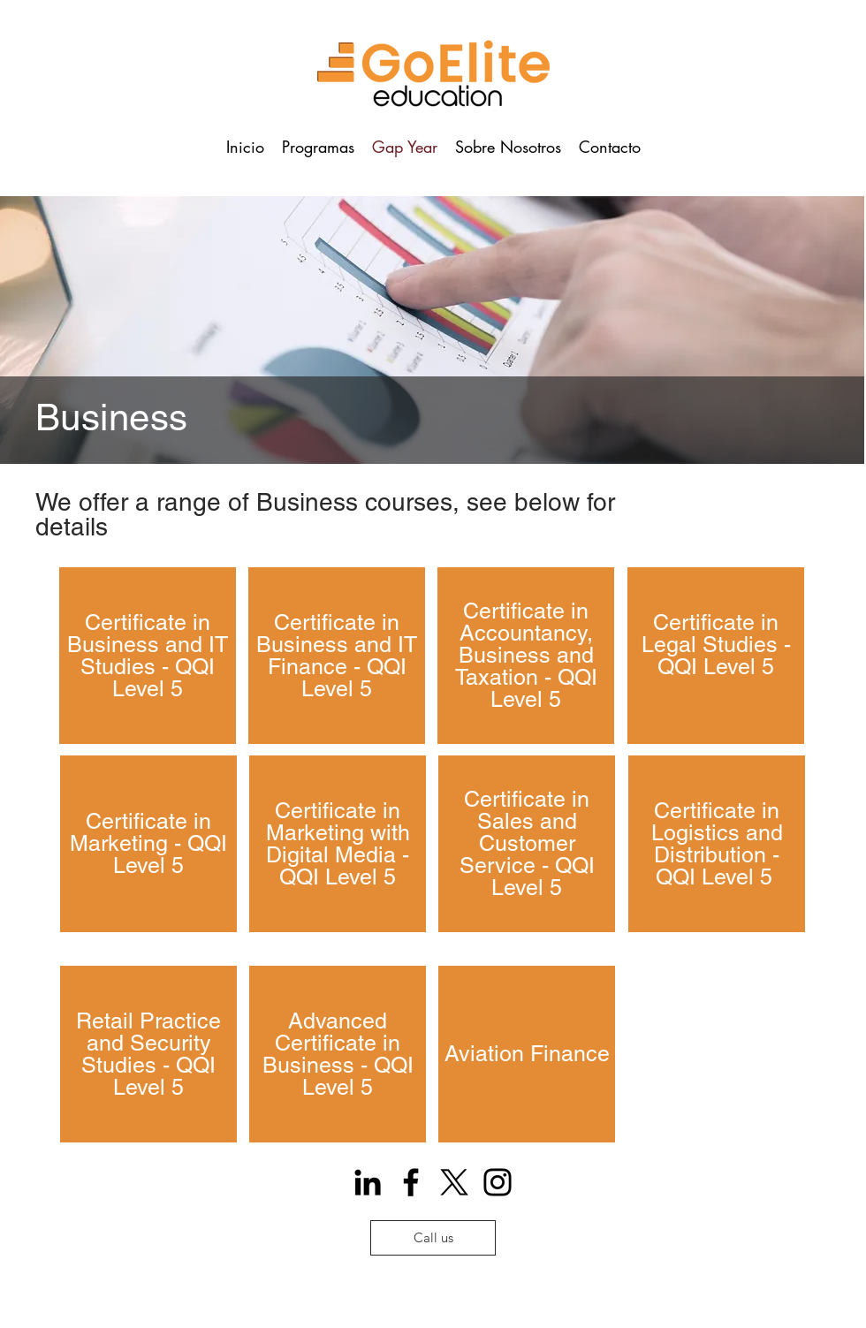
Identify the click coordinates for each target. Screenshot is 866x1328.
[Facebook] (410, 1182)
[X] (454, 1182)
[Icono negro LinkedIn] (367, 1182)
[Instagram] (497, 1182)
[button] (318, 146)
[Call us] (433, 1238)
